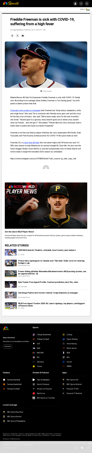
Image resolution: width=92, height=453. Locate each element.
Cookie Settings (56, 435)
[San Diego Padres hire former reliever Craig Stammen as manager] (11, 295)
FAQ (39, 434)
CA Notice (46, 435)
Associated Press (24, 265)
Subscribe (7, 346)
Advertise (15, 434)
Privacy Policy (36, 435)
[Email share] (23, 36)
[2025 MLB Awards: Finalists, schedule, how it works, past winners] (11, 252)
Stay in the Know (9, 338)
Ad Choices (6, 434)
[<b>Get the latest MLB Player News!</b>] (46, 205)
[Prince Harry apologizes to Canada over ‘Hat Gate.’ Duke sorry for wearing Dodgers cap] (11, 263)
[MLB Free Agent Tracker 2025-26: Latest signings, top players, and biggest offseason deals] (11, 305)
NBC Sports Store (47, 434)
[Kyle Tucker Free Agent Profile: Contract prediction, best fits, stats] (11, 284)
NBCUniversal (15, 439)
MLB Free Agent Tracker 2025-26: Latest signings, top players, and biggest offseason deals (51, 304)
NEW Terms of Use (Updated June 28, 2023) (17, 435)
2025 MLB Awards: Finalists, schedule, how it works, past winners (47, 250)
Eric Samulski (22, 287)
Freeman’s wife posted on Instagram (25, 110)
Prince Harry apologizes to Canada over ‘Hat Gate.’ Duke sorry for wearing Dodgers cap (51, 262)
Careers (21, 434)
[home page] (11, 3)
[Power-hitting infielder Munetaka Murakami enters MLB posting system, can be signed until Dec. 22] (11, 273)
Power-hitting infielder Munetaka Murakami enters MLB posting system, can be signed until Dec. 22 (52, 272)
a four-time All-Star (31, 142)
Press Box (57, 434)
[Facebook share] (12, 36)
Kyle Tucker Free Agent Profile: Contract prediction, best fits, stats (48, 282)
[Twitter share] (17, 36)
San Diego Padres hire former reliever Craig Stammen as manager (48, 293)
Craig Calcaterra (17, 30)
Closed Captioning (31, 434)
